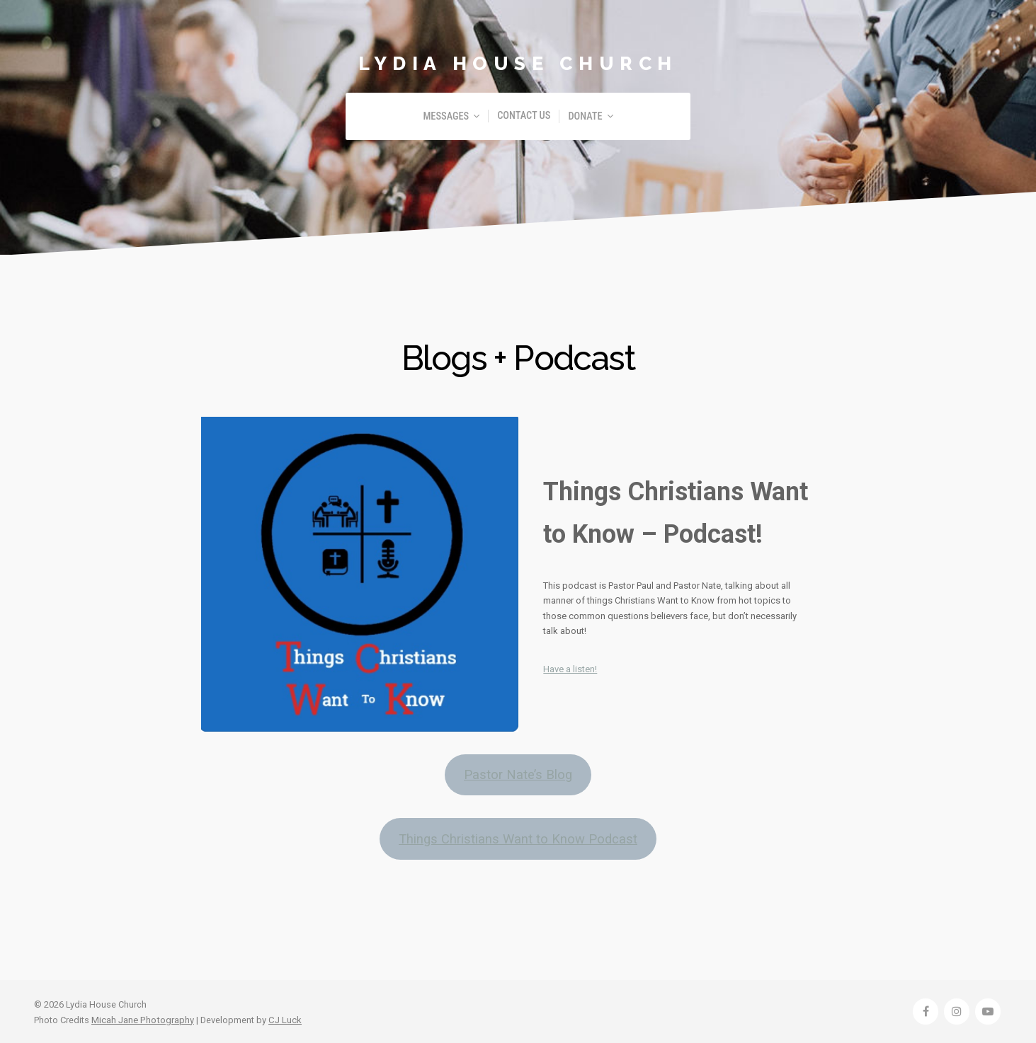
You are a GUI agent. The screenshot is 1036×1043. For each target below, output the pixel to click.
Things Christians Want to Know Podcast (518, 837)
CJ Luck (283, 1018)
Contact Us (523, 116)
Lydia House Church (518, 63)
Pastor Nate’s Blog (518, 774)
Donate (585, 116)
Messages (446, 116)
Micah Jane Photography (142, 1018)
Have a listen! (570, 669)
